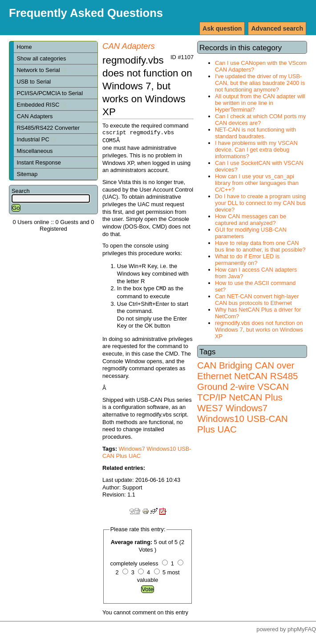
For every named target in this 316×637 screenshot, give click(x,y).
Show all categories (41, 58)
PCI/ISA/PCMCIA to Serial (49, 93)
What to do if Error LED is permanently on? (247, 259)
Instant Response (38, 162)
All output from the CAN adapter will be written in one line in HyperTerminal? (260, 103)
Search (21, 191)
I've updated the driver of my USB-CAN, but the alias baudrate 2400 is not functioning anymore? (260, 83)
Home (24, 47)
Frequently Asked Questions (86, 13)
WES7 (210, 408)
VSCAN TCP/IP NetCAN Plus (243, 391)
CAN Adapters (34, 116)
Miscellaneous (34, 151)
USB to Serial (33, 81)
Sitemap (26, 174)
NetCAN (250, 376)
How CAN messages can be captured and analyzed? (250, 219)
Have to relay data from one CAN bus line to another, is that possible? (260, 246)
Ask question (222, 28)
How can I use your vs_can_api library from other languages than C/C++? (257, 183)
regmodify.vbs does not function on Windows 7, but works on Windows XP (259, 330)
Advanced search (277, 28)
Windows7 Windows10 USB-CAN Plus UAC (242, 418)
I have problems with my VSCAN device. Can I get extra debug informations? (256, 150)
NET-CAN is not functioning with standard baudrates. (255, 133)
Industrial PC (36, 139)
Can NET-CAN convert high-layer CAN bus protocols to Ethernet (257, 299)
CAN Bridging (224, 365)
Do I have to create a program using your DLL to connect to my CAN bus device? (260, 203)
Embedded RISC (41, 104)
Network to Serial (41, 70)
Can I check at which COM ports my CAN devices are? (260, 119)
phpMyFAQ (302, 629)
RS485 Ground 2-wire (247, 381)
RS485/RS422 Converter (48, 127)
